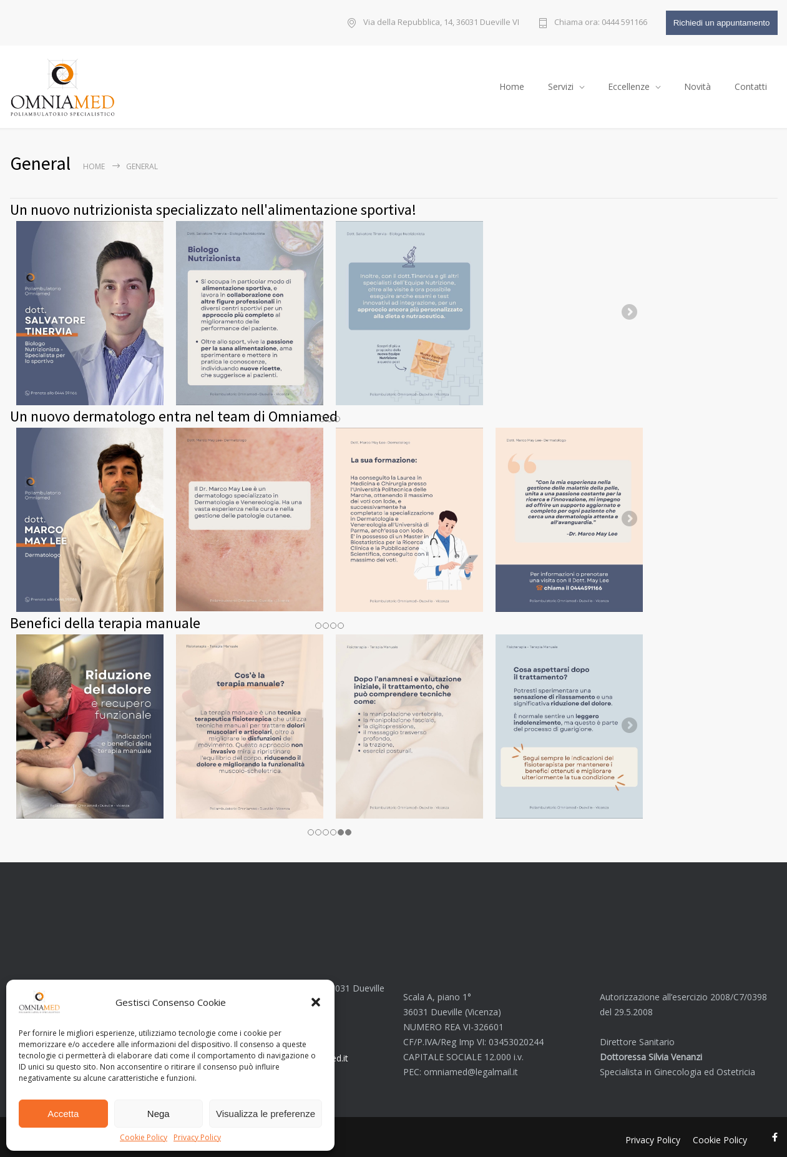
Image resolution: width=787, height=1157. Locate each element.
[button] (316, 1002)
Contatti (751, 83)
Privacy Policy (197, 1137)
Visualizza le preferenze (265, 1113)
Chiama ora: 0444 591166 (600, 22)
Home (511, 83)
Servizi (561, 83)
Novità (697, 83)
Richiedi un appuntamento (721, 22)
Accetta (63, 1113)
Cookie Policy (143, 1137)
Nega (158, 1113)
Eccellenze (629, 83)
